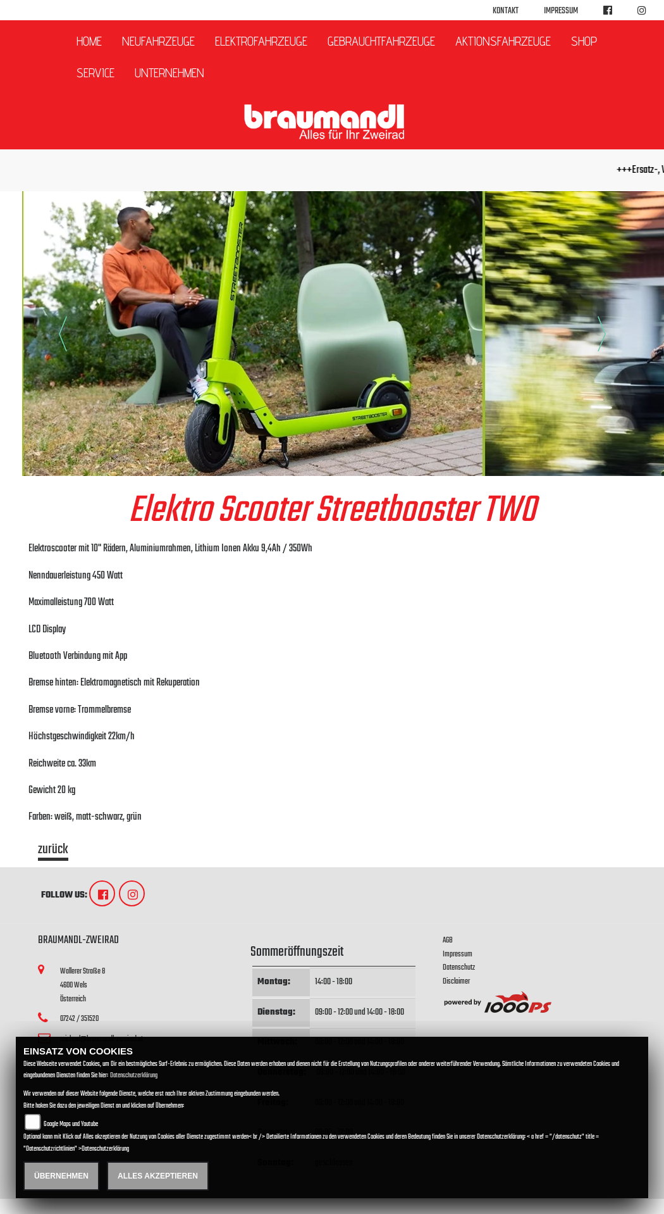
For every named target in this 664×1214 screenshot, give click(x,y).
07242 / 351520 (79, 1018)
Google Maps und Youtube (71, 1124)
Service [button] (95, 72)
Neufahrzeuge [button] (158, 41)
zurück (53, 851)
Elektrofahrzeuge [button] (261, 41)
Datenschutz (459, 967)
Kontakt (506, 11)
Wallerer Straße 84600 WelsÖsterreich (82, 985)
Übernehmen (61, 1176)
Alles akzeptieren (158, 1176)
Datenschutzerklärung (133, 1075)
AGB (448, 940)
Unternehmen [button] (169, 72)
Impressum (561, 11)
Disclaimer (456, 981)
